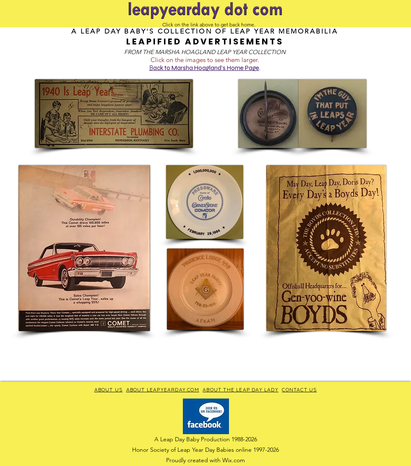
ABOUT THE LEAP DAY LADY (240, 389)
